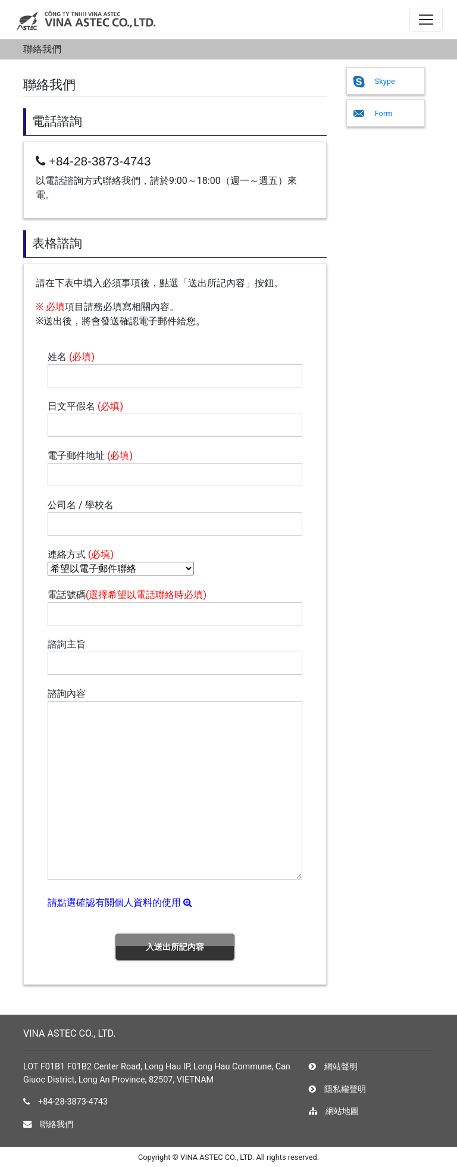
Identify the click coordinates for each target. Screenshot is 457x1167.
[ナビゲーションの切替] (426, 20)
